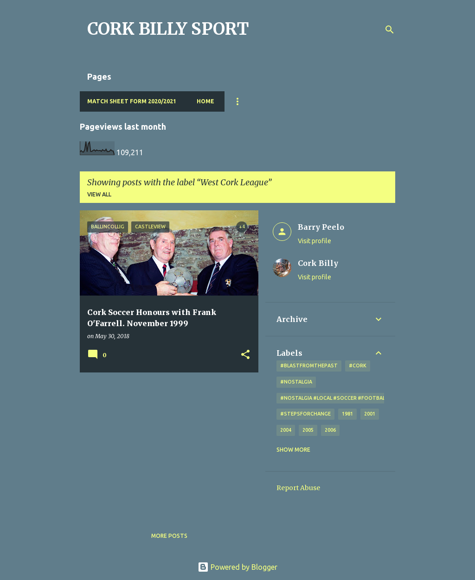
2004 (285, 430)
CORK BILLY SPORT (168, 29)
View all (99, 194)
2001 (369, 413)
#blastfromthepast (309, 365)
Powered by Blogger (237, 567)
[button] (245, 355)
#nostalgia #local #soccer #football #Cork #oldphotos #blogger (375, 398)
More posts (169, 536)
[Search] (389, 30)
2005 (308, 430)
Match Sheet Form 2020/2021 (131, 101)
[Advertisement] (165, 444)
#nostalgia (296, 382)
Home (205, 101)
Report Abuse (298, 488)
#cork (357, 365)
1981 (347, 413)
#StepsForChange (305, 413)
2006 (330, 430)
